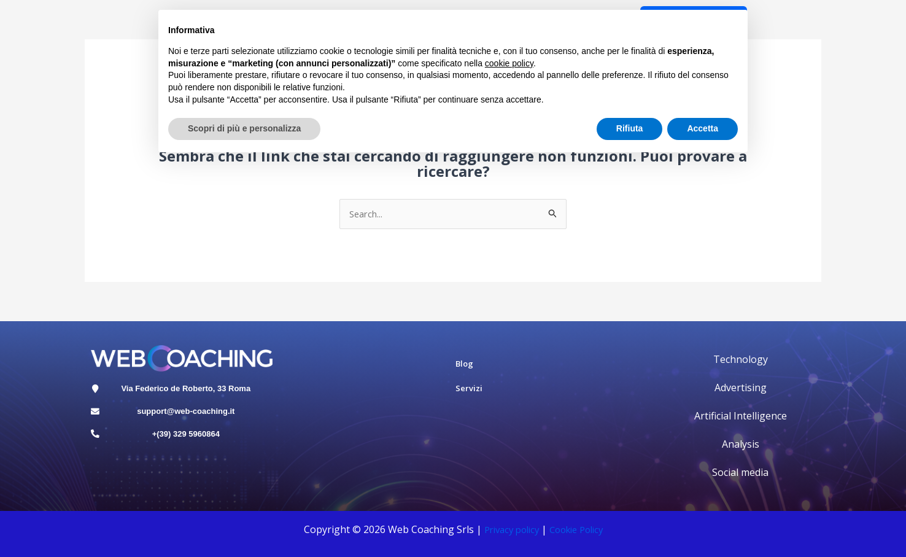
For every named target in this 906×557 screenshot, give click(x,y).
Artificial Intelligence (740, 417)
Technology (740, 360)
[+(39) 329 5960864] (98, 446)
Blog (464, 364)
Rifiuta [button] (629, 128)
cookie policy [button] (509, 63)
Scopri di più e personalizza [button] (244, 128)
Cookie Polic (577, 530)
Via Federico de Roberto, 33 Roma (189, 392)
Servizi (468, 389)
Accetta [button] (702, 128)
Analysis (740, 445)
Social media (740, 473)
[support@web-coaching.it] (98, 419)
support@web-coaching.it (189, 419)
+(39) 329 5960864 (189, 446)
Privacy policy (507, 530)
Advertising (740, 388)
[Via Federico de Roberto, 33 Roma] (98, 392)
